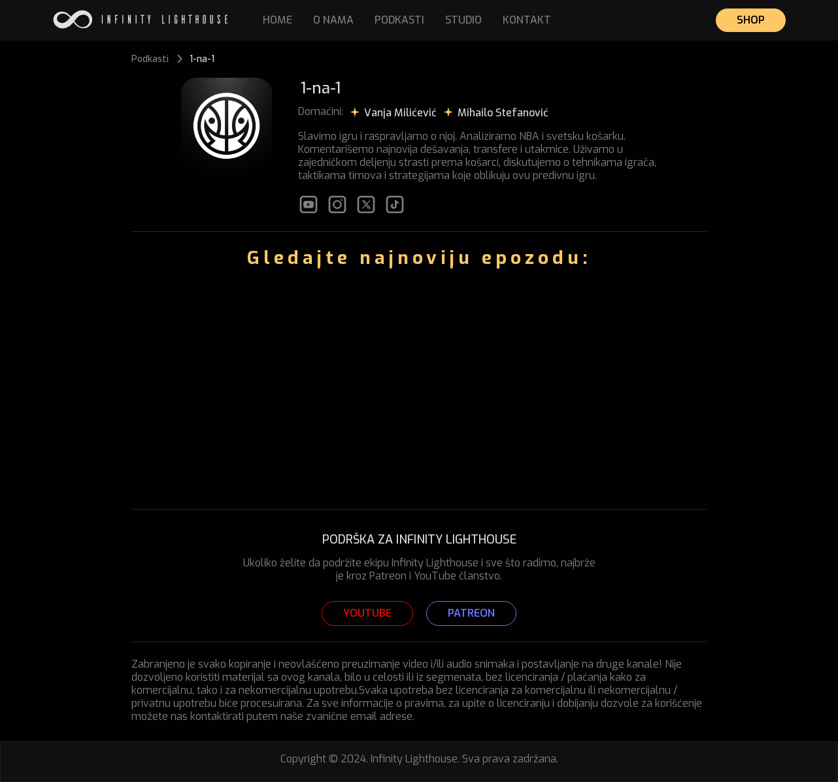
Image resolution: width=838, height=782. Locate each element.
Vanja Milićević (400, 113)
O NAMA (333, 20)
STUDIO (463, 20)
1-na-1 (202, 59)
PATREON (471, 613)
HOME (277, 20)
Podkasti (150, 59)
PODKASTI (399, 20)
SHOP (751, 20)
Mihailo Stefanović (503, 113)
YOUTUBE (367, 613)
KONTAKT (527, 20)
